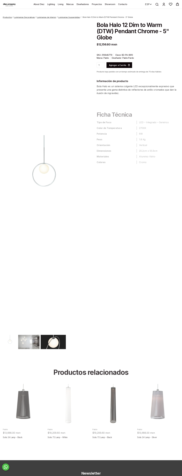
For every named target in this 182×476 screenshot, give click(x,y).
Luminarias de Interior (46, 17)
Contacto (122, 4)
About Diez (39, 4)
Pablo (106, 58)
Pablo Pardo (128, 58)
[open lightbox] (44, 176)
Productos (7, 17)
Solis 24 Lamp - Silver (147, 444)
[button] (170, 4)
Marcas (70, 4)
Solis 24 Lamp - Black (12, 444)
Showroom (110, 4)
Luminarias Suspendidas (69, 17)
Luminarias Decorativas (24, 17)
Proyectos (97, 4)
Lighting (51, 4)
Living (60, 4)
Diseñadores (82, 4)
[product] (24, 412)
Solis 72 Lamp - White (58, 444)
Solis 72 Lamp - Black (102, 444)
